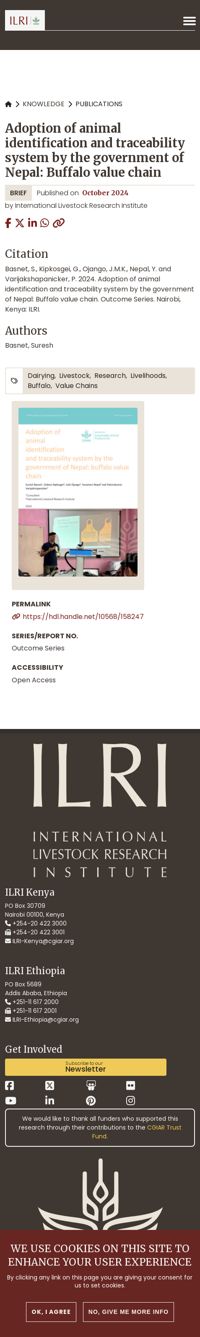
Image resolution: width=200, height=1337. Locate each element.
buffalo (39, 386)
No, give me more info (128, 1321)
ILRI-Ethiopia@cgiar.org (42, 1019)
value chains (76, 386)
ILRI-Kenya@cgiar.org (39, 941)
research (110, 375)
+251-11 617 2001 (31, 1011)
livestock (74, 375)
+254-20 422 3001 (35, 932)
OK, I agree (51, 1321)
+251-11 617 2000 (32, 1002)
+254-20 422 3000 (36, 923)
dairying (41, 375)
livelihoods (148, 375)
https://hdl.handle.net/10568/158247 (83, 616)
